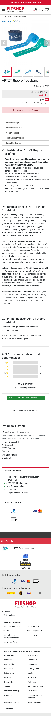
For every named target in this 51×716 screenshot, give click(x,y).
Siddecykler (32, 678)
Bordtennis (8, 669)
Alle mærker (8, 709)
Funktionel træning (11, 691)
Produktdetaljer (12, 123)
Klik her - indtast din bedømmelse (25, 398)
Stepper (7, 686)
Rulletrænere (32, 682)
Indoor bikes (9, 673)
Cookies (6, 631)
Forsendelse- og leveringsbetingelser (11, 636)
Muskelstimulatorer (11, 702)
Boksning (7, 678)
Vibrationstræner (34, 702)
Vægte (30, 673)
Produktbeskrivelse (14, 128)
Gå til (9, 615)
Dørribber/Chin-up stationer (35, 696)
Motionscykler (33, 655)
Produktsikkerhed (13, 143)
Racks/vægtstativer (35, 686)
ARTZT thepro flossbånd (24, 548)
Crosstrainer (9, 655)
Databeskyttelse (33, 626)
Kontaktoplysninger (34, 631)
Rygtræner (8, 695)
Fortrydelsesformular (11, 642)
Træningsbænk (33, 669)
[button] (4, 43)
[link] (14, 511)
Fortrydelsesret (32, 635)
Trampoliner (32, 664)
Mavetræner (32, 691)
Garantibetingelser (14, 133)
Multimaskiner (9, 664)
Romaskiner (32, 660)
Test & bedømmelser (15, 138)
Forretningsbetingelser (12, 626)
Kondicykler (8, 682)
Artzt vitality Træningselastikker (15, 17)
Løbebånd (8, 660)
